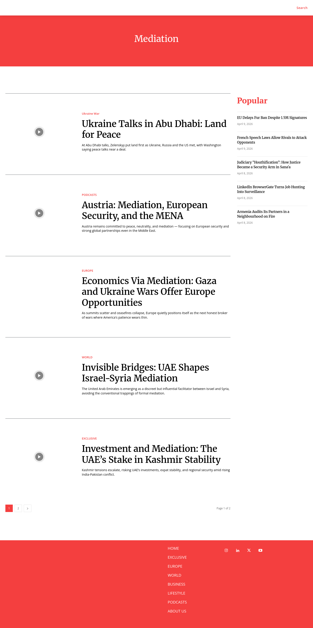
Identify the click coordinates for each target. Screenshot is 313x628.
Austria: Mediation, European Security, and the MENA (145, 210)
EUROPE (87, 270)
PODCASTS (89, 194)
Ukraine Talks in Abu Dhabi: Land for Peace (155, 129)
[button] (302, 8)
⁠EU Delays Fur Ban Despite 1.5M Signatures (272, 118)
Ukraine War (90, 113)
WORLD (87, 357)
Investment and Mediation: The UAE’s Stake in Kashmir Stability (152, 454)
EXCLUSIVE (89, 438)
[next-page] (27, 508)
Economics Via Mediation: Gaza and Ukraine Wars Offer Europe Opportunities (150, 291)
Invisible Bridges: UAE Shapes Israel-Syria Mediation (146, 373)
